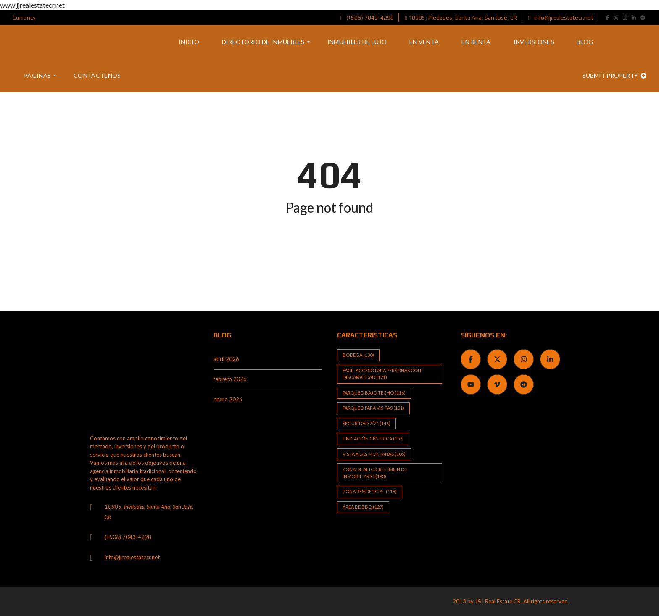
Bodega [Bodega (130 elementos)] (358, 355)
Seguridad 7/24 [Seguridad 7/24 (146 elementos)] (366, 423)
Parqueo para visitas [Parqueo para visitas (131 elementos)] (373, 408)
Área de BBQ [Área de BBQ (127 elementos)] (363, 507)
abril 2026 (226, 358)
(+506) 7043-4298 (367, 17)
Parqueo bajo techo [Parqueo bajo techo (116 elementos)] (374, 392)
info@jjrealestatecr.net (560, 17)
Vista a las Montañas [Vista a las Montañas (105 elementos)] (374, 454)
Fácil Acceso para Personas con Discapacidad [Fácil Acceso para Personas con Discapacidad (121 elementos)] (382, 374)
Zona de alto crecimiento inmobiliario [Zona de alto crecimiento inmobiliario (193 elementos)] (374, 472)
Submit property (614, 75)
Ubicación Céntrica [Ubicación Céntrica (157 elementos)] (373, 438)
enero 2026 (228, 399)
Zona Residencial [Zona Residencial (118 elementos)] (370, 491)
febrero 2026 (230, 379)
